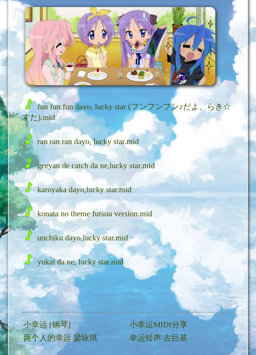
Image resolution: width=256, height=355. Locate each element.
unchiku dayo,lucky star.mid (76, 237)
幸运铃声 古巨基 (158, 338)
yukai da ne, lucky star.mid (74, 261)
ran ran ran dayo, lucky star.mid (82, 141)
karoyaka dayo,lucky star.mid (78, 189)
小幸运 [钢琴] (47, 324)
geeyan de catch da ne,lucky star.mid (90, 165)
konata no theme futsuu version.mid (88, 213)
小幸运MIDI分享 (158, 324)
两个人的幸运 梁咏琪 (60, 338)
